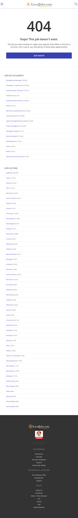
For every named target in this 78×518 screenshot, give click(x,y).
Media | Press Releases (39, 496)
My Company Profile (39, 475)
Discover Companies (39, 460)
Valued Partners (39, 507)
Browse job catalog (39, 465)
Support (39, 462)
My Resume (39, 454)
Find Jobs (39, 457)
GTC (39, 499)
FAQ (39, 504)
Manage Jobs (39, 478)
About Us (39, 490)
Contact (39, 502)
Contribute (39, 493)
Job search (39, 55)
